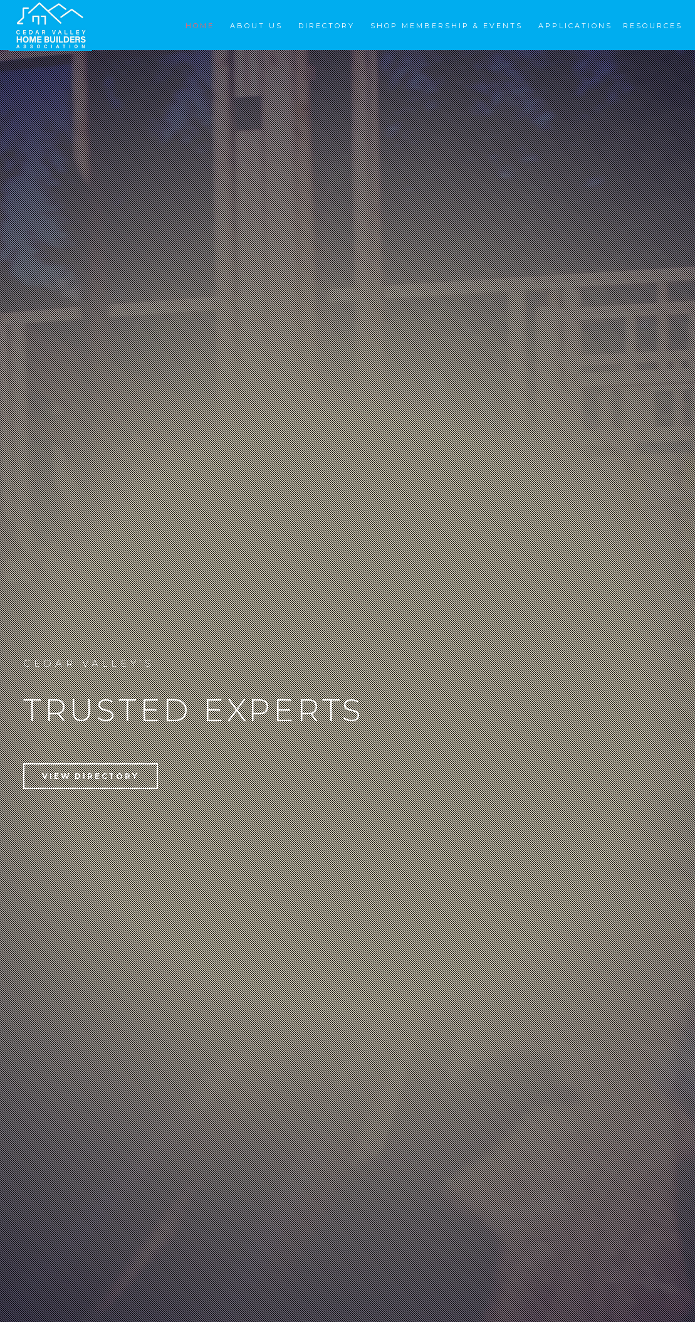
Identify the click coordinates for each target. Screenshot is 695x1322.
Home (200, 25)
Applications (575, 25)
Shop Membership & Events (446, 25)
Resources (652, 25)
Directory (326, 25)
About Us (256, 25)
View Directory (90, 776)
